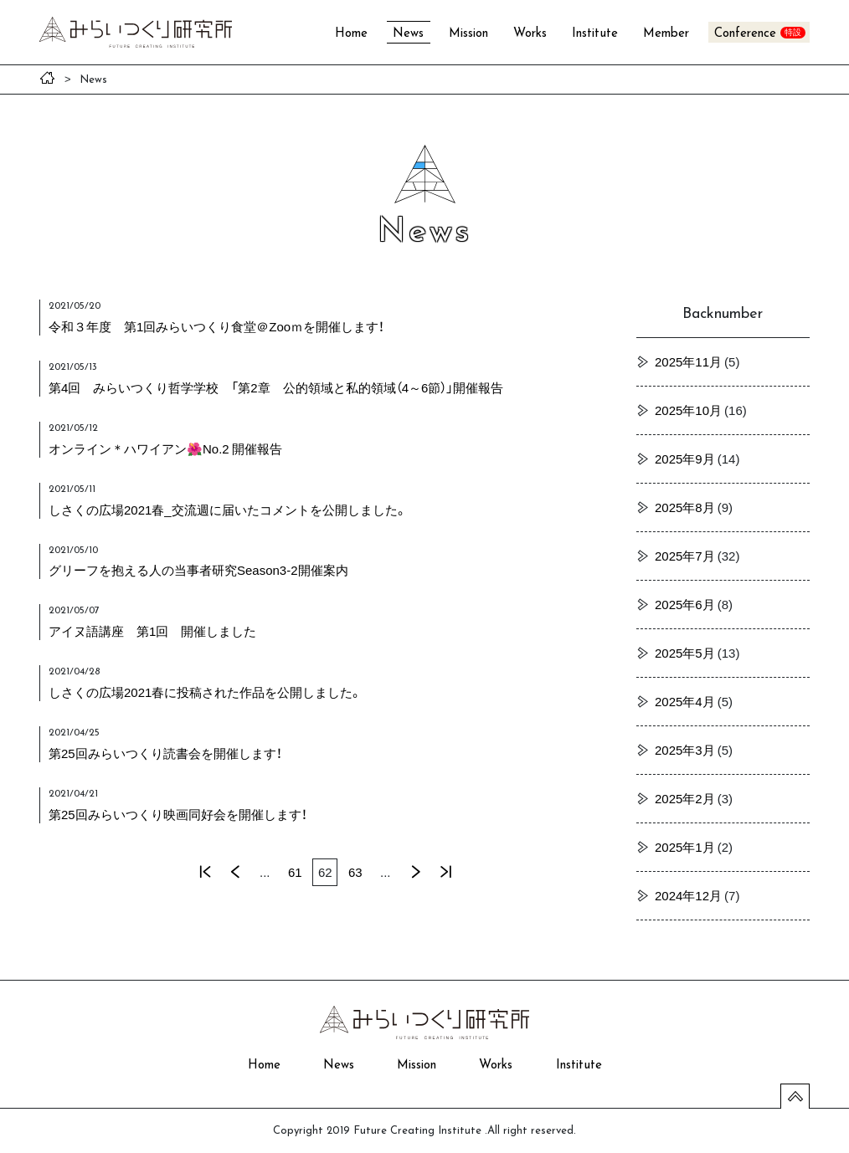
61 (295, 872)
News (408, 34)
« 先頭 (204, 872)
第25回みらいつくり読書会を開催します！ (165, 753)
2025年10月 (688, 410)
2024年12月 (688, 895)
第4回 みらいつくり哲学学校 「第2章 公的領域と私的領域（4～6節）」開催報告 (276, 387)
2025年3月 (685, 749)
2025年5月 (685, 652)
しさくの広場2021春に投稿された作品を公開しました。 (205, 692)
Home (351, 34)
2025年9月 (685, 458)
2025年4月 (685, 701)
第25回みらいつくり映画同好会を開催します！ (178, 814)
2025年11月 (688, 361)
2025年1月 (685, 847)
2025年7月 (685, 555)
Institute (595, 34)
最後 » (445, 872)
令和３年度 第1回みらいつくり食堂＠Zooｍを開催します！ (216, 326)
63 (355, 872)
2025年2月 (685, 798)
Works (530, 34)
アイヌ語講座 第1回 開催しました (152, 631)
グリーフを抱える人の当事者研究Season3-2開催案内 (198, 570)
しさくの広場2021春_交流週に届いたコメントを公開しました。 (228, 509)
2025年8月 (685, 507)
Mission (468, 34)
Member (666, 34)
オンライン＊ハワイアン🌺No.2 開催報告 (165, 448)
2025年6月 (685, 604)
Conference (745, 34)
